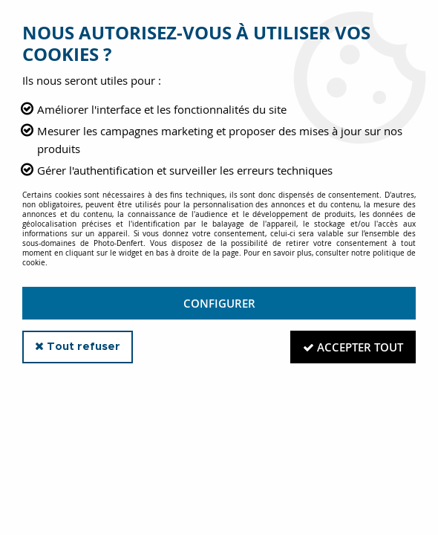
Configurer (219, 303)
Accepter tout (353, 347)
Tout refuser (77, 346)
